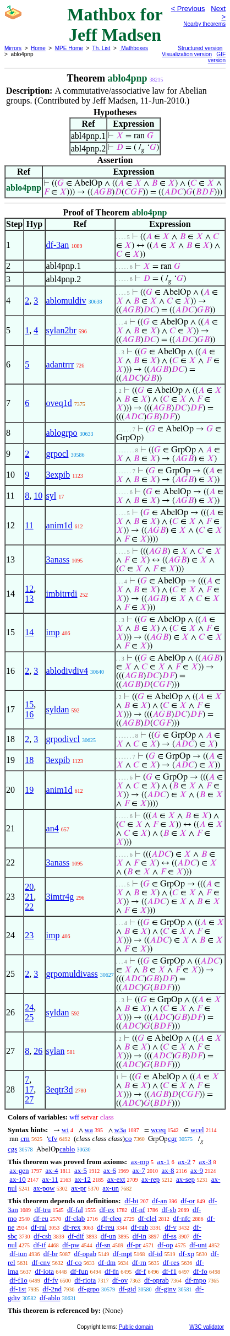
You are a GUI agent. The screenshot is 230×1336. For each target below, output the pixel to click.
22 (29, 906)
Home (38, 48)
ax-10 (17, 1179)
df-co (74, 1262)
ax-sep (185, 1179)
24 (29, 1007)
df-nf (138, 1209)
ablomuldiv (66, 300)
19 (29, 789)
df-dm (107, 1262)
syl (51, 495)
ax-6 (109, 1170)
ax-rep (150, 1179)
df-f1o (18, 1280)
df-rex (72, 1227)
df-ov (120, 1280)
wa (89, 1130)
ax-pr (78, 1188)
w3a (120, 1130)
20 (29, 886)
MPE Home (69, 48)
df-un (108, 1236)
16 (29, 714)
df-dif (76, 1236)
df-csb (43, 1236)
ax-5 (80, 1170)
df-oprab (156, 1280)
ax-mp (140, 1161)
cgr (172, 1138)
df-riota (85, 1280)
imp (53, 632)
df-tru (43, 1209)
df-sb (168, 1209)
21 (29, 896)
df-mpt (122, 1254)
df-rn (139, 1262)
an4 (52, 828)
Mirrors (12, 48)
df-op (165, 1245)
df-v (171, 1227)
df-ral (39, 1227)
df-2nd (52, 1289)
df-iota (44, 1271)
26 (38, 1051)
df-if (39, 1245)
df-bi (131, 1201)
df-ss (170, 1236)
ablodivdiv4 (67, 670)
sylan (55, 1051)
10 (38, 495)
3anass (58, 559)
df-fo (200, 1271)
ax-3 (205, 1161)
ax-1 (163, 1161)
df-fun (79, 1271)
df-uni (198, 1245)
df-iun (18, 1254)
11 (29, 525)
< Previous (188, 8)
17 (29, 1089)
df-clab (75, 1218)
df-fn (112, 1271)
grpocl (57, 453)
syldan (57, 709)
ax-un (110, 1188)
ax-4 (51, 1170)
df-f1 (169, 1271)
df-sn (103, 1245)
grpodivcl (63, 739)
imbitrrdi (62, 593)
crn (25, 1138)
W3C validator (206, 1327)
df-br (50, 1254)
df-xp (186, 1254)
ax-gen (19, 1170)
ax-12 (82, 1179)
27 (29, 1099)
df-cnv (40, 1262)
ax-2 (184, 1161)
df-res (171, 1262)
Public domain (136, 1327)
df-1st (17, 1289)
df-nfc (181, 1218)
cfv (53, 1138)
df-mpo (195, 1280)
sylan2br (61, 330)
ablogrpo (62, 432)
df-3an (57, 245)
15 (29, 704)
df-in (139, 1236)
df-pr (134, 1245)
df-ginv (165, 1289)
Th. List (101, 48)
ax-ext (116, 1179)
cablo (67, 1149)
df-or (187, 1201)
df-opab (85, 1254)
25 (29, 1017)
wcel (197, 1130)
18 (29, 760)
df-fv (51, 1280)
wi (65, 1130)
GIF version (217, 57)
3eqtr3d (59, 1089)
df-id (155, 1254)
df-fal (75, 1209)
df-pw (70, 1245)
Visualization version (187, 54)
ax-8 (167, 1170)
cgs (12, 1149)
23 (29, 935)
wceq (158, 1130)
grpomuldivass (72, 973)
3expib (58, 474)
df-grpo (89, 1289)
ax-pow (43, 1188)
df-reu (105, 1227)
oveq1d (59, 403)
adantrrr (60, 364)
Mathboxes (133, 48)
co (128, 1138)
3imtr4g (60, 896)
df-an (159, 1201)
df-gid (127, 1289)
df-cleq (111, 1218)
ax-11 (50, 1179)
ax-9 (196, 1170)
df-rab (140, 1227)
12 (29, 588)
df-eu (40, 1218)
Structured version (200, 48)
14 (29, 632)
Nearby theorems (204, 24)
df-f (140, 1271)
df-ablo (50, 1298)
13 (29, 598)
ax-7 (139, 1170)
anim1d (59, 525)
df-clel (147, 1218)
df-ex (107, 1209)
